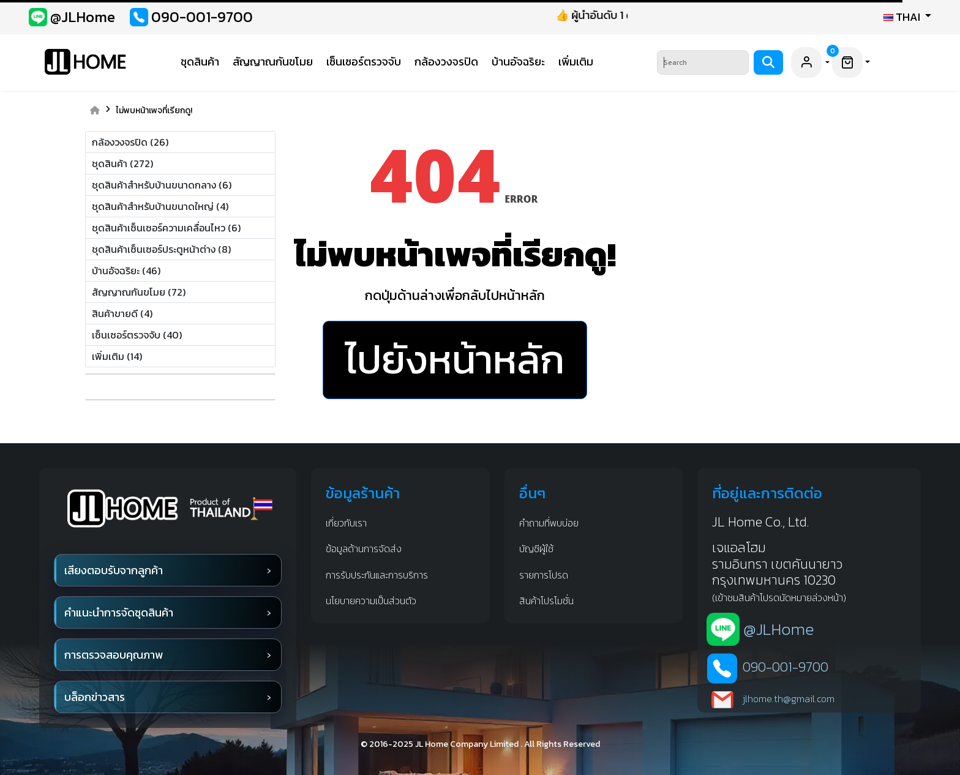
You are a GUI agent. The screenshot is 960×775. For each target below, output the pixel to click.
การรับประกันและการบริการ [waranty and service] (377, 574)
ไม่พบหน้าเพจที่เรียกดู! (154, 111)
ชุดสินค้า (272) (122, 163)
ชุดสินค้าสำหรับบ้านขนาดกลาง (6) (161, 185)
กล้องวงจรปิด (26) (130, 142)
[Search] (703, 62)
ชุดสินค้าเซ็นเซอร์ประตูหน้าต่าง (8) (161, 249)
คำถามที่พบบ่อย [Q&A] (549, 522)
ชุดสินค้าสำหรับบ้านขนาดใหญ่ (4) (160, 206)
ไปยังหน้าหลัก (454, 359)
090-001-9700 (785, 667)
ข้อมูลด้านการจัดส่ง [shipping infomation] (364, 548)
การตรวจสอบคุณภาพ (113, 654)
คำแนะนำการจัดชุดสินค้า (118, 612)
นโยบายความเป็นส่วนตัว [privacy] (371, 600)
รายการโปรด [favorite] (543, 574)
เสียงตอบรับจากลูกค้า (113, 570)
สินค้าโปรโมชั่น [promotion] (546, 600)
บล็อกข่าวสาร (94, 697)
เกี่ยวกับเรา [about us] (346, 522)
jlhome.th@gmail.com (788, 699)
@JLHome (778, 629)
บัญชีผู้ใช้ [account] (536, 548)
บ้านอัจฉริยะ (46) (126, 270)
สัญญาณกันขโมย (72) (139, 292)
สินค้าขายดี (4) (122, 313)
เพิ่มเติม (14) (117, 356)
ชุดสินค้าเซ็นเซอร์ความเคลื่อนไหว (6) (166, 227)
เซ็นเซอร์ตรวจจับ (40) (137, 335)
